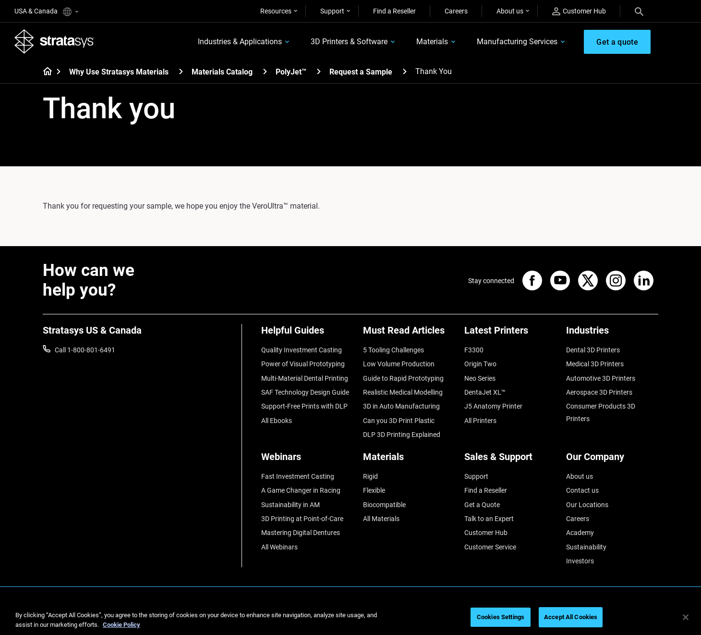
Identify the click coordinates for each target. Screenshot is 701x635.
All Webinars (279, 547)
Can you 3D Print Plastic (399, 420)
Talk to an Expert (489, 519)
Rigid (370, 476)
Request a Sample (360, 71)
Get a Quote (482, 505)
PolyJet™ (291, 71)
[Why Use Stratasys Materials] (181, 71)
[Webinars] (307, 460)
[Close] (685, 617)
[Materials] (409, 460)
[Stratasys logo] (54, 41)
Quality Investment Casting (301, 350)
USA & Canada (46, 11)
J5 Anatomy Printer (493, 406)
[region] (350, 618)
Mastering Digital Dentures (300, 532)
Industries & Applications (240, 41)
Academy (580, 532)
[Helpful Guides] (307, 334)
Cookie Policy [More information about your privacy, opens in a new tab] (121, 624)
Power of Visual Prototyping (303, 364)
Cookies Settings (500, 617)
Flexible (374, 490)
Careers (456, 11)
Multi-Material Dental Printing (304, 378)
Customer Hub (579, 11)
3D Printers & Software (349, 41)
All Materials (381, 519)
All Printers (480, 420)
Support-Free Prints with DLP (304, 406)
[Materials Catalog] (265, 71)
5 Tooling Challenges (393, 350)
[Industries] (612, 334)
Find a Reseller (394, 11)
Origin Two (480, 364)
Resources (275, 11)
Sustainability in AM (290, 505)
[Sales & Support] (510, 460)
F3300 (473, 350)
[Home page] (44, 72)
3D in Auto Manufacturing (401, 406)
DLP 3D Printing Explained (401, 434)
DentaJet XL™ (485, 392)
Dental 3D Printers (593, 350)
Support (332, 11)
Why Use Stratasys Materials (119, 71)
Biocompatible (384, 505)
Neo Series (480, 378)
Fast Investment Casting (297, 476)
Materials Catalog (222, 71)
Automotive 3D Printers (600, 378)
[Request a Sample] (404, 71)
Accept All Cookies (570, 617)
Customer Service (490, 547)
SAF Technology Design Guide (305, 392)
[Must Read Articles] (409, 334)
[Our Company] (612, 460)
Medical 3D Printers (595, 364)
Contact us (582, 490)
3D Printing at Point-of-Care (302, 519)
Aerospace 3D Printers (599, 392)
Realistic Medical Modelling (403, 392)
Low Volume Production (399, 364)
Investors (580, 561)
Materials (432, 41)
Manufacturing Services (517, 41)
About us (509, 11)
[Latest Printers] (510, 334)
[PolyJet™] (318, 71)
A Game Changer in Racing (300, 490)
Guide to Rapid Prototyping (403, 378)
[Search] (639, 11)
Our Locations (587, 505)
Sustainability (586, 547)
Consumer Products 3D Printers (600, 412)
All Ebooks (276, 420)
